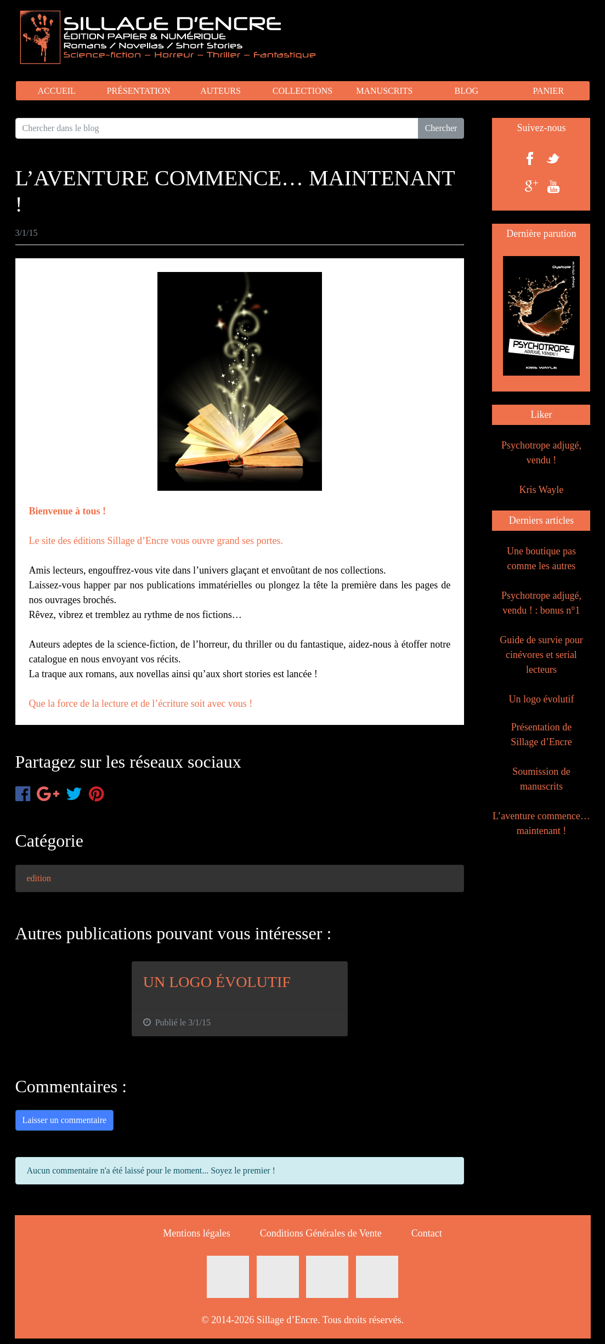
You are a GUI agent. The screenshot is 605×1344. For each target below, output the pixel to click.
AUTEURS (220, 90)
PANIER (548, 90)
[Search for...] (217, 128)
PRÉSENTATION (139, 90)
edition (39, 878)
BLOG (466, 90)
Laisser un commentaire (64, 1120)
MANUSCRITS (384, 90)
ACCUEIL (57, 90)
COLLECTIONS (302, 90)
